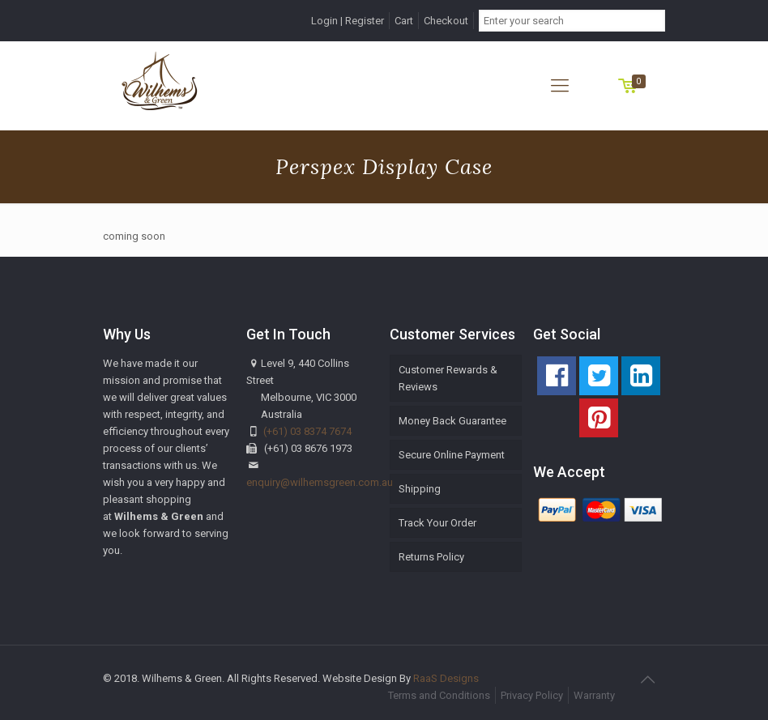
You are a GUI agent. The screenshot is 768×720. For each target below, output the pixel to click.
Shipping (420, 489)
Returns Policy (431, 557)
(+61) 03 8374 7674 (307, 431)
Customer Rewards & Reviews (448, 378)
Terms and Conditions (439, 695)
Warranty (594, 695)
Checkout (446, 21)
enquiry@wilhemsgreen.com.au (319, 482)
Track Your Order (437, 523)
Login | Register (347, 21)
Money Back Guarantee (452, 421)
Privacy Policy (532, 695)
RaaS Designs (446, 678)
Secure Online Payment (452, 455)
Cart (404, 21)
